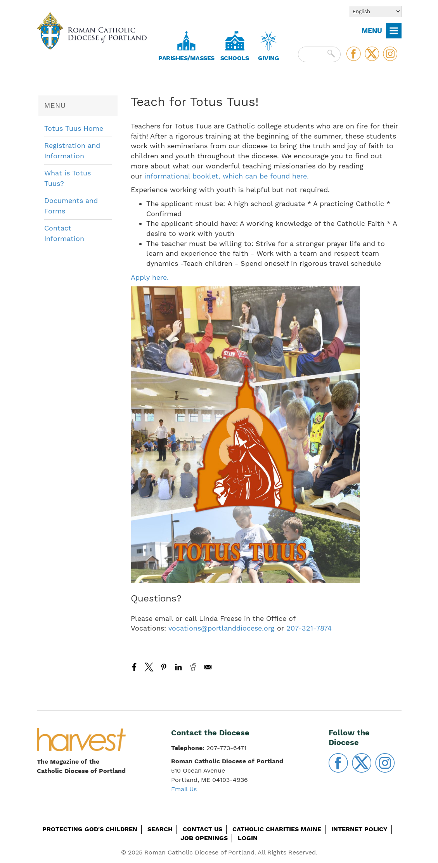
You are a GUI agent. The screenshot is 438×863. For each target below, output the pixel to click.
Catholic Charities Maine (276, 829)
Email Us (184, 789)
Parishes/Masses (186, 58)
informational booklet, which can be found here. (226, 176)
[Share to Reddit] (193, 667)
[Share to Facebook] (134, 667)
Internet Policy (359, 829)
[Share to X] (149, 667)
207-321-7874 (309, 628)
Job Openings (204, 838)
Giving (268, 58)
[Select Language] (375, 11)
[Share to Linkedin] (178, 667)
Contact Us (202, 829)
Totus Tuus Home (73, 128)
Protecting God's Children (89, 829)
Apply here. (150, 277)
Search (160, 829)
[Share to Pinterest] (164, 667)
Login (248, 838)
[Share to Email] (208, 667)
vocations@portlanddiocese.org (221, 628)
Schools (234, 58)
